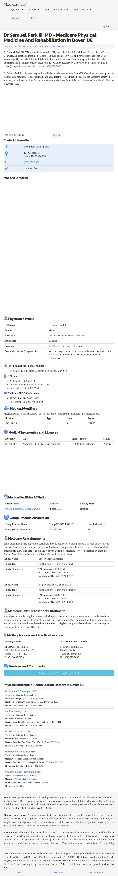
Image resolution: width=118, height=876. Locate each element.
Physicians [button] (16, 9)
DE (53, 46)
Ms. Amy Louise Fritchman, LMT (23, 772)
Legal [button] (105, 26)
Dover (61, 46)
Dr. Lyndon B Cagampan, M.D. (21, 691)
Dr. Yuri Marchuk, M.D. (17, 731)
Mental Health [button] (82, 9)
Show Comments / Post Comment (59, 673)
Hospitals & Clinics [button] (56, 9)
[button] (59, 444)
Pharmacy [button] (16, 18)
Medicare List (15, 4)
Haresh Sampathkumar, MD (20, 751)
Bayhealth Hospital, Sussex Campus (22, 509)
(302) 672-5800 (53, 66)
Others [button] (33, 18)
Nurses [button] (34, 9)
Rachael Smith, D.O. (15, 711)
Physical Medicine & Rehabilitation (31, 46)
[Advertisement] (60, 108)
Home (8, 46)
